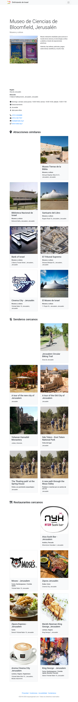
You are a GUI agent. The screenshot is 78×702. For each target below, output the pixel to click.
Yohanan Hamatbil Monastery (20, 438)
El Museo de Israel (51, 300)
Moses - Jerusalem (21, 581)
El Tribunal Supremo (51, 257)
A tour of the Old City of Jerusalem (53, 396)
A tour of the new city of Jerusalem (23, 396)
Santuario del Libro (51, 213)
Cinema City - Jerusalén (23, 300)
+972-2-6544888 (17, 115)
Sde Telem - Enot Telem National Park (53, 438)
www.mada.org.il (17, 123)
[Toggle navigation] (68, 2)
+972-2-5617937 (17, 118)
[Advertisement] (39, 12)
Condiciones (33, 693)
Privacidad (25, 693)
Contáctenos (52, 693)
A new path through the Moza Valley (53, 482)
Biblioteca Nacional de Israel (22, 214)
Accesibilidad (43, 693)
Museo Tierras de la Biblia (51, 167)
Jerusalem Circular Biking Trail (51, 355)
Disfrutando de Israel (20, 2)
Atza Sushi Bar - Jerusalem (49, 538)
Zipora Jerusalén (50, 581)
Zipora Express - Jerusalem (19, 625)
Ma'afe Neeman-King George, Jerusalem (52, 625)
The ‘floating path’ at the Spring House (23, 482)
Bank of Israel (18, 257)
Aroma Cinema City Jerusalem (21, 669)
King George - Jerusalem (54, 668)
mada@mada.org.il (18, 121)
